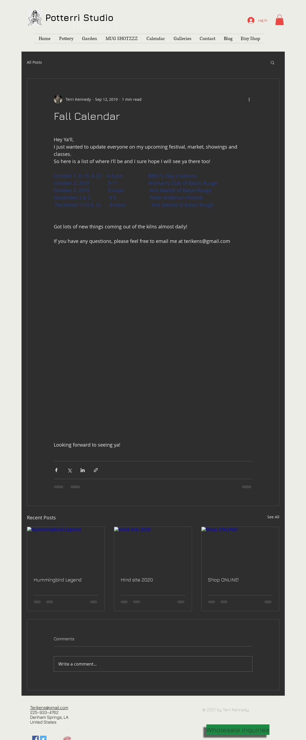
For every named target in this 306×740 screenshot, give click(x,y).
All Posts (34, 62)
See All (273, 516)
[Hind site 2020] (153, 548)
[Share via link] (95, 470)
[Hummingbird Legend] (66, 548)
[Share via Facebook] (56, 470)
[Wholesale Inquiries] (237, 729)
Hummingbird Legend (57, 580)
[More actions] (249, 99)
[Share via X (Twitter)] (69, 470)
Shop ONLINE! (223, 580)
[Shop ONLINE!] (240, 548)
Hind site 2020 (137, 580)
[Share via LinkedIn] (82, 470)
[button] (279, 20)
